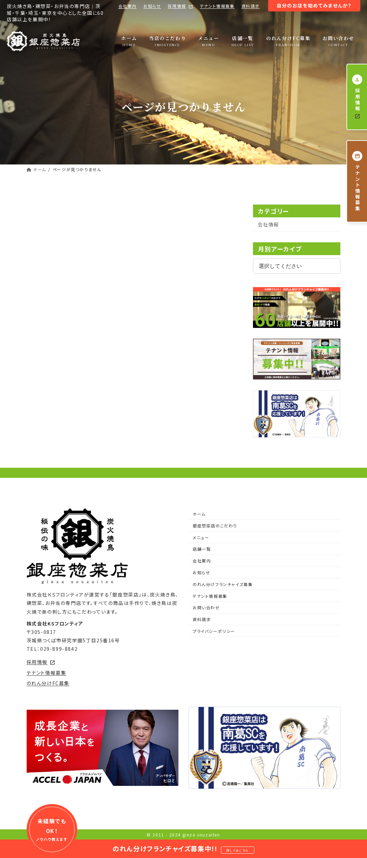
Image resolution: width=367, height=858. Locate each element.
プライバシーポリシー (214, 631)
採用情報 (180, 6)
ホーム (199, 514)
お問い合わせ (206, 607)
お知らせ (152, 6)
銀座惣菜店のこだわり (215, 525)
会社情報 (268, 224)
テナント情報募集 (217, 6)
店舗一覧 (202, 549)
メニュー (201, 537)
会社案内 (127, 6)
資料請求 (251, 6)
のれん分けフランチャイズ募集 (223, 584)
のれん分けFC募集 (48, 683)
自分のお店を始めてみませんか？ (314, 5)
